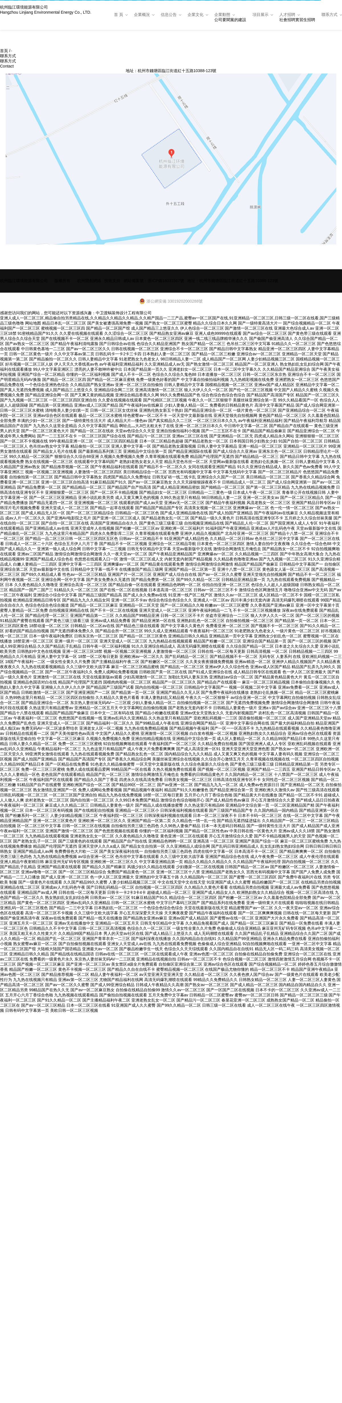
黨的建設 (238, 19)
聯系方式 (329, 14)
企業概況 (142, 14)
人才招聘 (287, 14)
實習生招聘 (305, 19)
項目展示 (260, 14)
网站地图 (33, 323)
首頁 (4, 50)
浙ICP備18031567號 (166, 280)
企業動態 (222, 14)
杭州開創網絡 (89, 280)
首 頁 (118, 14)
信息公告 (169, 14)
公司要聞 (222, 19)
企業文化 (195, 14)
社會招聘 (287, 19)
